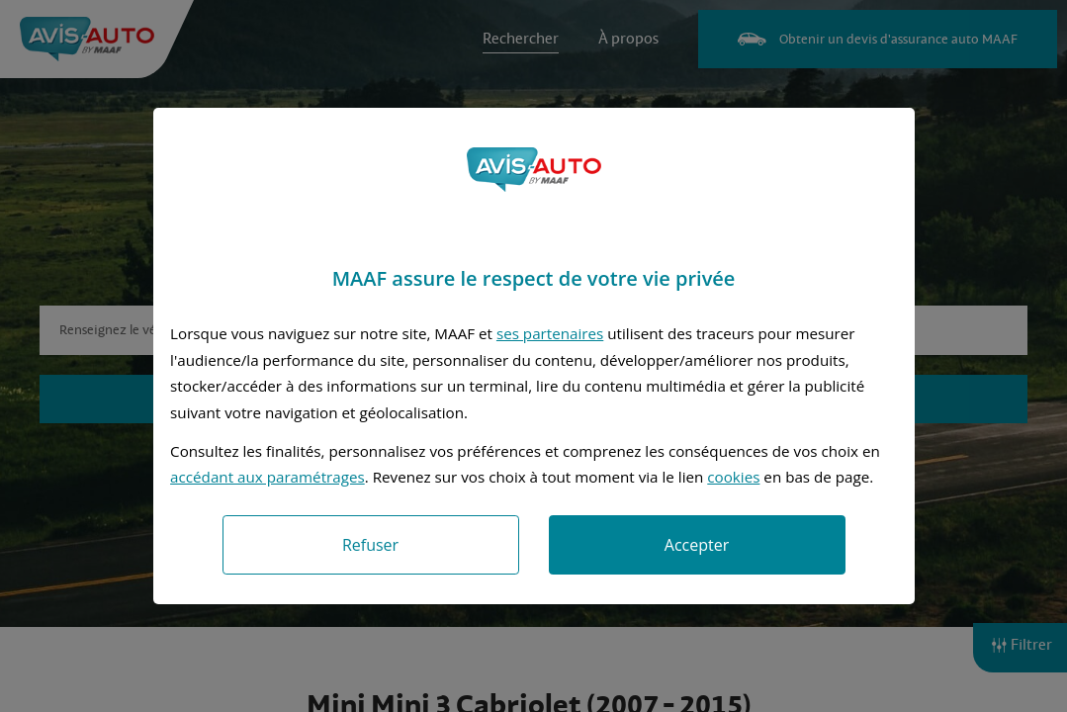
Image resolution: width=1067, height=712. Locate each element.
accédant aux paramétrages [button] (267, 477)
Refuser (370, 545)
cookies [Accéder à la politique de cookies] (733, 477)
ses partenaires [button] (549, 333)
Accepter (697, 545)
